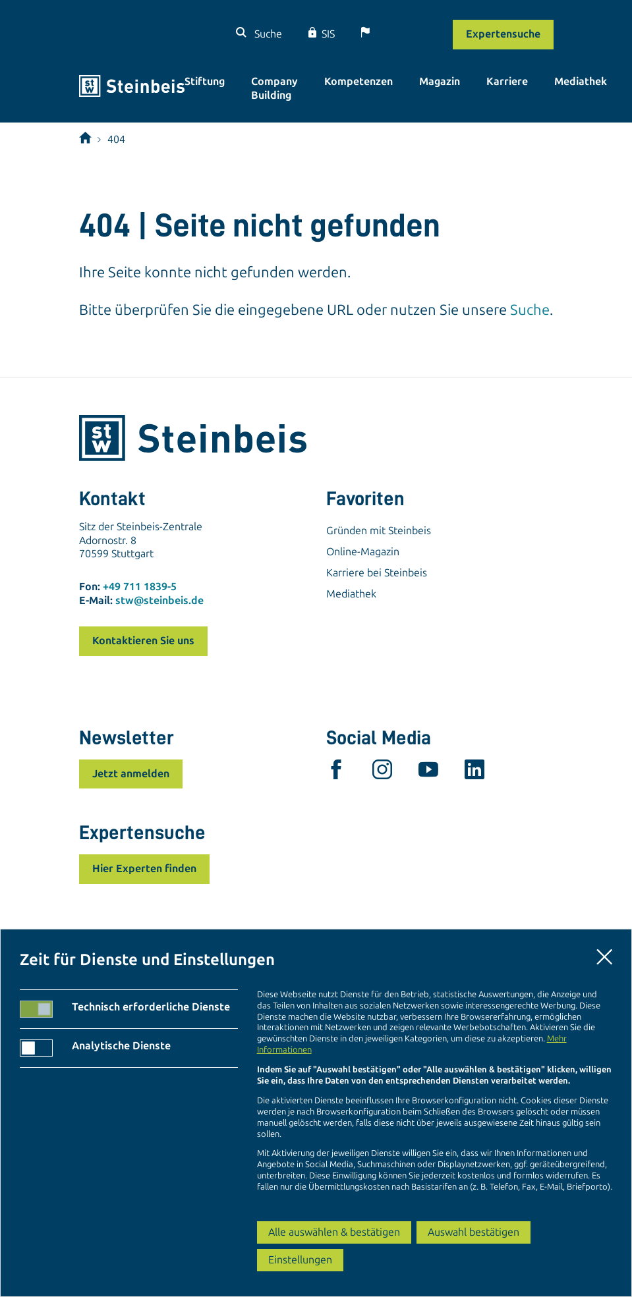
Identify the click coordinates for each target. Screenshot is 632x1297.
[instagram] (382, 773)
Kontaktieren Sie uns (143, 640)
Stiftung (205, 81)
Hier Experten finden (144, 868)
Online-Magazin (362, 551)
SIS (328, 34)
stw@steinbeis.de (159, 600)
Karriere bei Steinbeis (376, 572)
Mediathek (580, 81)
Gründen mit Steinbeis (378, 530)
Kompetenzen (358, 81)
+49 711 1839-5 (140, 586)
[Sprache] (400, 34)
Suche (267, 34)
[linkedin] (474, 773)
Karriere (507, 81)
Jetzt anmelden (130, 773)
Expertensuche (503, 34)
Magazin (439, 81)
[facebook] (336, 773)
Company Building (274, 88)
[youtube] (428, 773)
